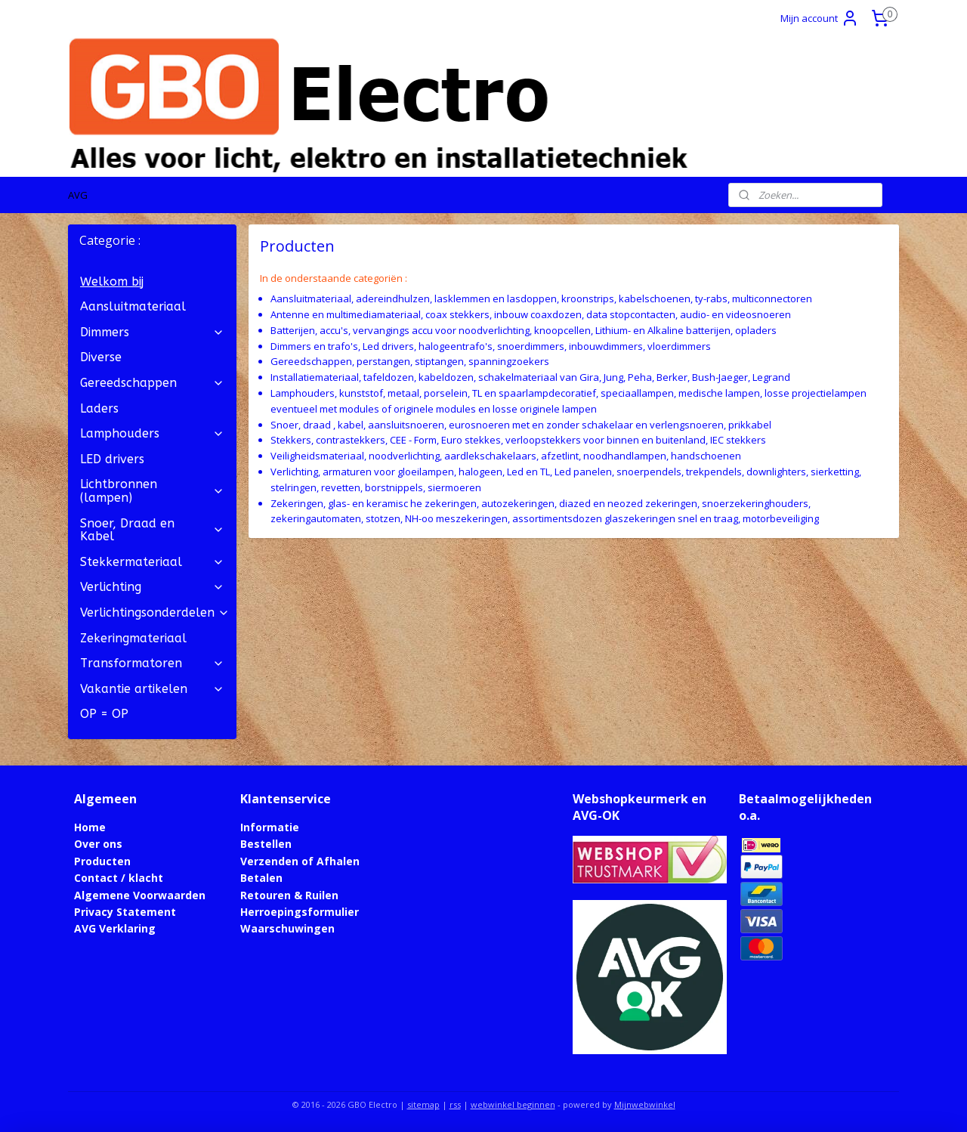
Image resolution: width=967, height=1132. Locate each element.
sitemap (423, 1104)
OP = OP (104, 714)
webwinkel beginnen (513, 1104)
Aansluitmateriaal (133, 306)
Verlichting (152, 587)
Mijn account (819, 18)
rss (455, 1104)
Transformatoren (152, 663)
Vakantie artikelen (152, 689)
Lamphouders (152, 433)
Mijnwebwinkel (644, 1104)
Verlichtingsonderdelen (155, 612)
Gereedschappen (152, 383)
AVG (78, 195)
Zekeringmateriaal (133, 638)
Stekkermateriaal (152, 562)
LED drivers (112, 459)
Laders (99, 408)
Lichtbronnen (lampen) (152, 491)
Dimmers (152, 332)
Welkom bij (112, 281)
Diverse (101, 357)
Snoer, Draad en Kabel (152, 530)
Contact (96, 878)
